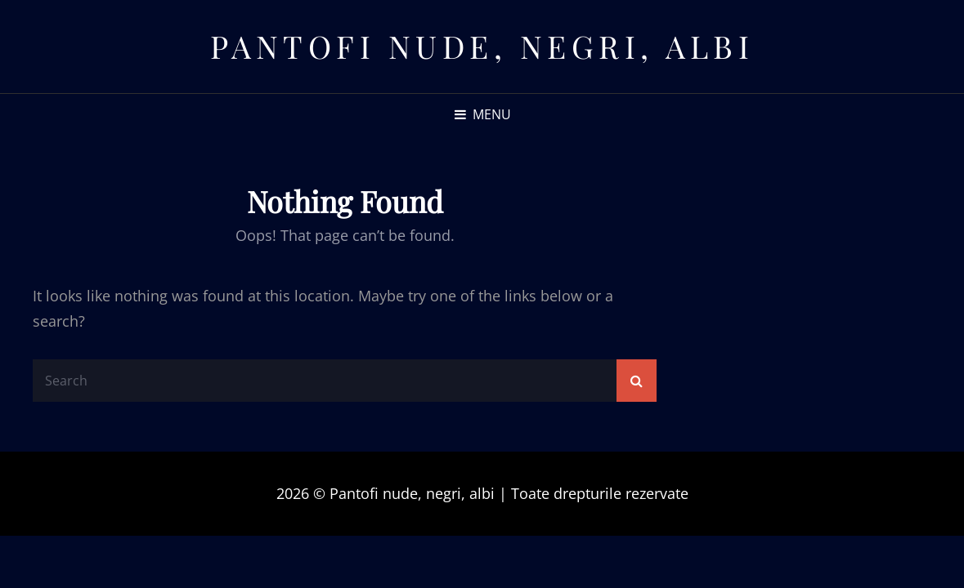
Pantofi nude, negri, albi (482, 46)
